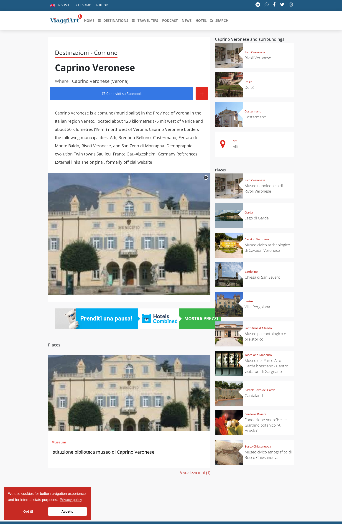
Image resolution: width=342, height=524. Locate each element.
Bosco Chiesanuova (258, 446)
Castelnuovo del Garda (260, 390)
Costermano (253, 111)
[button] (61, 5)
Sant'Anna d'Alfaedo (258, 328)
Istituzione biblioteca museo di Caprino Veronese (102, 452)
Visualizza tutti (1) (195, 472)
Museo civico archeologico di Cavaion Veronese (267, 247)
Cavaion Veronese (257, 239)
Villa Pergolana (257, 306)
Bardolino (251, 272)
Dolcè (248, 82)
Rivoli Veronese (255, 52)
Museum (58, 442)
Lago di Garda (257, 218)
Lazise (249, 301)
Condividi (122, 93)
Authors (102, 5)
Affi (235, 141)
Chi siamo (83, 5)
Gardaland (254, 395)
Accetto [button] (67, 511)
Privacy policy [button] (71, 500)
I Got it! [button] (27, 511)
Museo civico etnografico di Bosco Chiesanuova (268, 454)
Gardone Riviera (255, 414)
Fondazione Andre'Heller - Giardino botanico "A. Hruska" (267, 425)
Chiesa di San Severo (262, 277)
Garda (249, 212)
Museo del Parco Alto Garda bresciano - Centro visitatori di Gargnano (266, 366)
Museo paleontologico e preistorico (265, 336)
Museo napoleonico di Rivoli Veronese (264, 188)
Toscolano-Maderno (258, 355)
